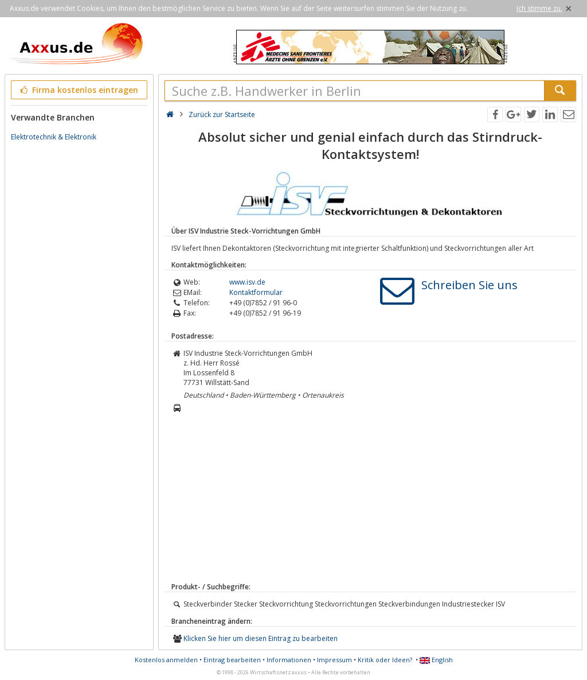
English (436, 659)
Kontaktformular (256, 292)
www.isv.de (247, 282)
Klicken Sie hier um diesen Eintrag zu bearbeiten (260, 638)
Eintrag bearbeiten (232, 659)
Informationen (289, 659)
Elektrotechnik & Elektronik (53, 137)
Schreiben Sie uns (469, 285)
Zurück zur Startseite (222, 114)
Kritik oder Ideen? (385, 659)
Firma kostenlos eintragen (78, 89)
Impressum (334, 659)
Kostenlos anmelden (166, 659)
